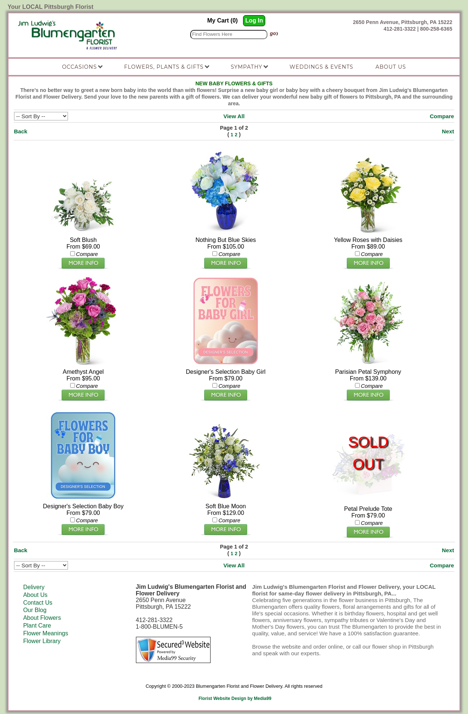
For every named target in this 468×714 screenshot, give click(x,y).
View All (234, 116)
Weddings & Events (321, 67)
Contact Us (37, 602)
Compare (442, 116)
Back (20, 131)
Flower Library (42, 641)
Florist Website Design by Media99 (234, 698)
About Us (35, 595)
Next (448, 131)
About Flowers (42, 618)
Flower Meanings (45, 633)
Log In (254, 20)
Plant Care (37, 625)
